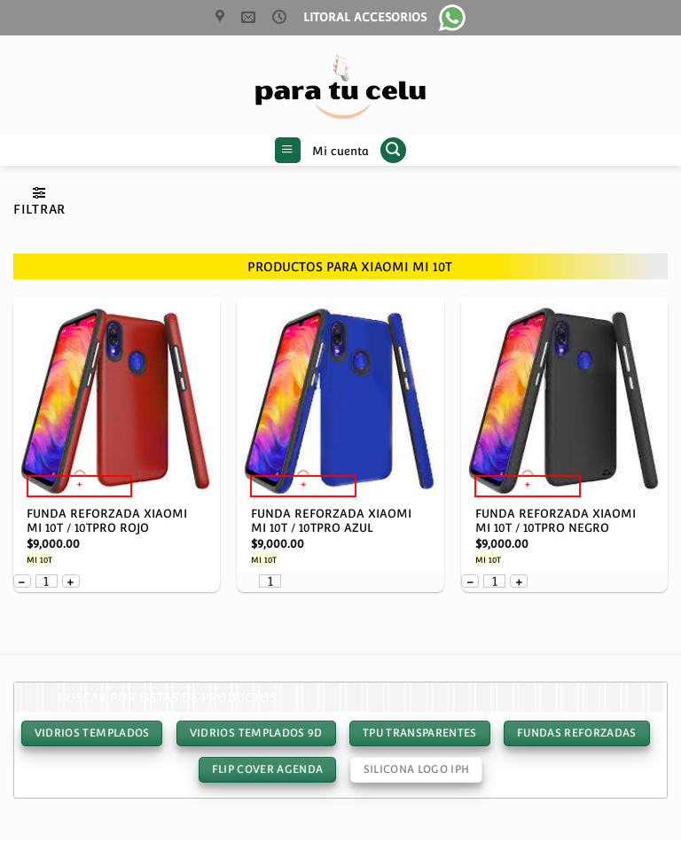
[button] (288, 150)
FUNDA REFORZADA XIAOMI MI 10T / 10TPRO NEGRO (555, 521)
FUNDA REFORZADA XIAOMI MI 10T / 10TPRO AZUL (331, 521)
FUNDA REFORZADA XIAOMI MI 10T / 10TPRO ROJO (107, 521)
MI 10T (39, 560)
